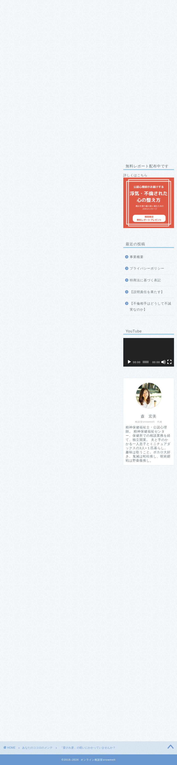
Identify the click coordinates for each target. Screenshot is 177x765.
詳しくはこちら (148, 201)
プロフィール (65, 6)
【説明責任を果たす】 (147, 292)
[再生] (129, 362)
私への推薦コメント (102, 6)
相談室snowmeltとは (26, 6)
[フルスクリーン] (169, 362)
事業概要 (137, 257)
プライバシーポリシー (147, 268)
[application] (148, 352)
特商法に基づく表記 (145, 280)
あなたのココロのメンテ (18, 168)
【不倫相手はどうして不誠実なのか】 (150, 306)
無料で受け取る (58, 610)
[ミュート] (163, 362)
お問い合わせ (20, 15)
